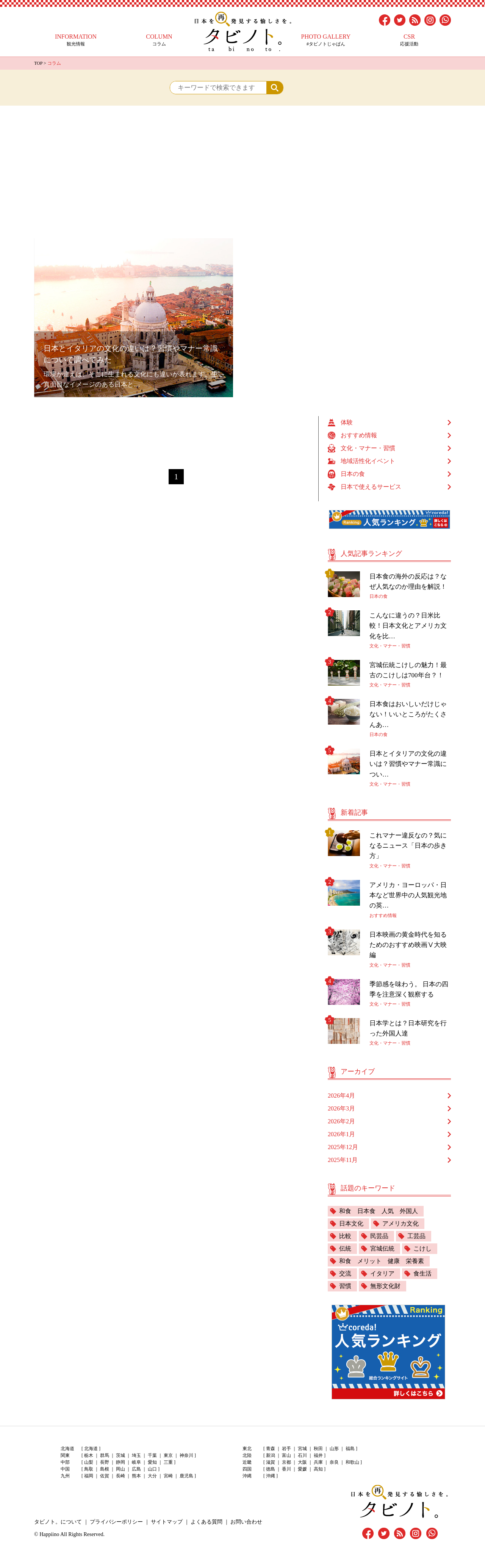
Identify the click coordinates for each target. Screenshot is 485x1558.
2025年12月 (343, 1147)
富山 (286, 1455)
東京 (168, 1455)
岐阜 (136, 1462)
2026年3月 (341, 1108)
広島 (136, 1469)
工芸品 (416, 1236)
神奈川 (186, 1455)
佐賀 (104, 1475)
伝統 (345, 1248)
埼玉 (136, 1455)
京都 (286, 1462)
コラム (159, 40)
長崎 (120, 1475)
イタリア (382, 1273)
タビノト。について (58, 1522)
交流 (345, 1273)
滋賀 (270, 1462)
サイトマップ (167, 1522)
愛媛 (302, 1469)
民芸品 (379, 1236)
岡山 (120, 1469)
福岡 (88, 1475)
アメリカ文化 (400, 1223)
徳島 (270, 1469)
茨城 (120, 1455)
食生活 (422, 1273)
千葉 (152, 1455)
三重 (168, 1462)
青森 (270, 1448)
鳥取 (88, 1469)
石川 (302, 1455)
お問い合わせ (246, 1522)
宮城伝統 (382, 1248)
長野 (104, 1462)
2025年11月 (343, 1160)
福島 (350, 1448)
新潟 (270, 1455)
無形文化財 (385, 1286)
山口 (152, 1469)
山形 (334, 1448)
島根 (104, 1469)
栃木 (88, 1455)
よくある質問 (206, 1522)
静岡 (120, 1462)
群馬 (104, 1455)
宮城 (302, 1448)
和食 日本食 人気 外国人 (378, 1211)
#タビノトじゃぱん (326, 40)
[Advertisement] (242, 162)
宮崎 (168, 1475)
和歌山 (352, 1462)
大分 (152, 1475)
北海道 (91, 1448)
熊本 (136, 1475)
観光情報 (75, 40)
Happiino (49, 1534)
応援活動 (409, 40)
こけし (422, 1248)
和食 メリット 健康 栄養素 (381, 1261)
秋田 (318, 1448)
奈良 (334, 1462)
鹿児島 (186, 1475)
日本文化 (351, 1223)
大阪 (302, 1462)
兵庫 (318, 1462)
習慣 (345, 1286)
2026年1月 (341, 1134)
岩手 (286, 1448)
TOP (38, 63)
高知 (318, 1469)
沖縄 (270, 1475)
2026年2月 (341, 1121)
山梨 (88, 1462)
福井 (318, 1455)
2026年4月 (341, 1095)
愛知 (152, 1462)
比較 (345, 1236)
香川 (286, 1469)
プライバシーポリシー (116, 1522)
